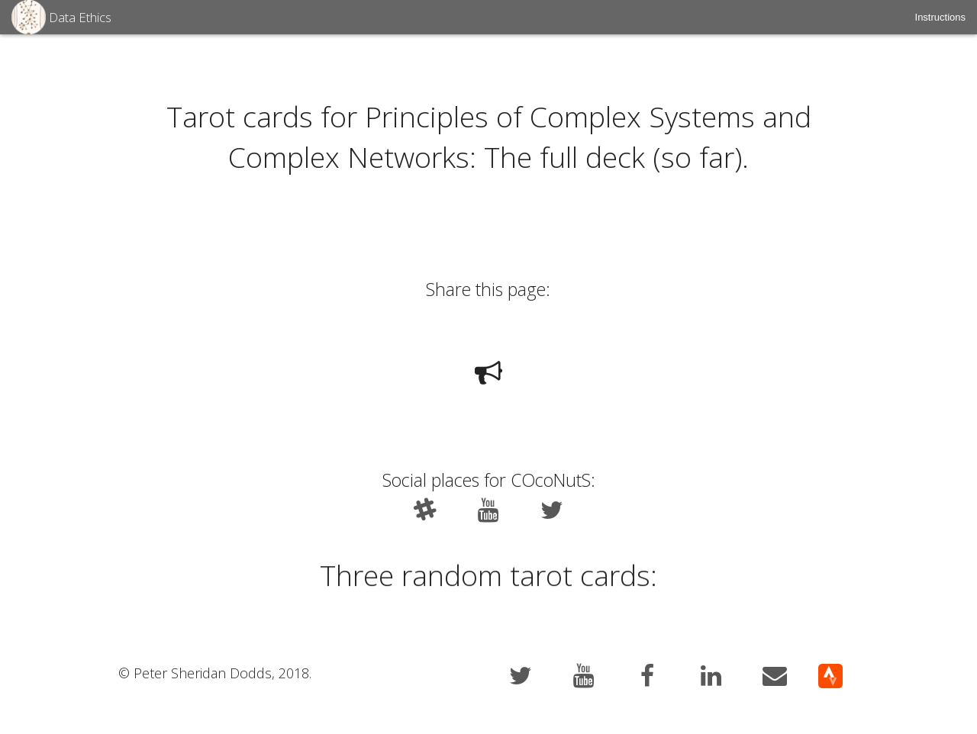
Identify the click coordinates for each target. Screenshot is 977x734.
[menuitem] (940, 17)
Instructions (940, 17)
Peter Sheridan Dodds (203, 674)
